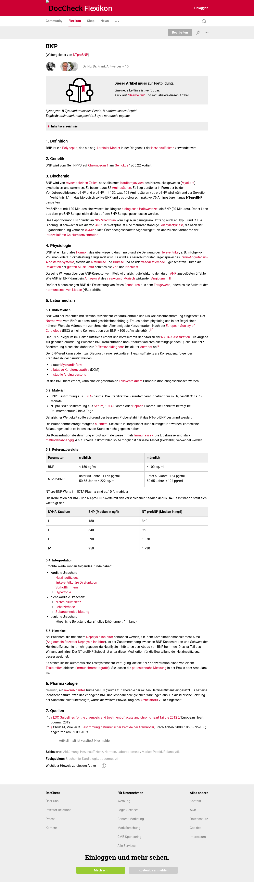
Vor (115, 267)
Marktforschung (128, 828)
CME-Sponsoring (129, 837)
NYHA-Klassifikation (175, 337)
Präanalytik (171, 752)
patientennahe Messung (149, 668)
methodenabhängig (60, 440)
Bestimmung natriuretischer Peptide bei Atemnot (116, 727)
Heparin (137, 406)
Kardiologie (90, 759)
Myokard (188, 183)
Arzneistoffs (149, 700)
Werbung (123, 801)
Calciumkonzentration (82, 235)
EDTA (88, 396)
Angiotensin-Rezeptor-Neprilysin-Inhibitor (76, 642)
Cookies (195, 828)
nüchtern (101, 424)
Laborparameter (128, 752)
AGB (193, 810)
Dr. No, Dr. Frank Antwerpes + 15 (105, 66)
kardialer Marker (108, 148)
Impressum (198, 837)
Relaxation (53, 267)
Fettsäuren (132, 285)
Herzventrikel (170, 252)
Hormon (82, 252)
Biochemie (73, 759)
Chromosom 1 (98, 165)
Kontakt (195, 801)
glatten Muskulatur (80, 267)
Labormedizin (109, 759)
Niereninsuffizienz (68, 602)
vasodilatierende (153, 262)
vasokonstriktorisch (121, 278)
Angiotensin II (161, 278)
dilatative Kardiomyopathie (70, 370)
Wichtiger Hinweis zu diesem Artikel (71, 766)
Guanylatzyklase (171, 225)
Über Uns (52, 801)
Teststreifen (54, 668)
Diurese (118, 262)
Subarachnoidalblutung (72, 612)
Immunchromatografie (92, 668)
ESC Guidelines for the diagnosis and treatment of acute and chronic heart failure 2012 (115, 717)
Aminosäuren (121, 188)
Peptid (157, 752)
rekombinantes (74, 690)
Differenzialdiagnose (109, 347)
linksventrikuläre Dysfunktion (76, 582)
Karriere (51, 828)
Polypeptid (69, 148)
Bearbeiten (180, 32)
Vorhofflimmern (66, 587)
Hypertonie (63, 592)
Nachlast (131, 267)
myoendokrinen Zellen (82, 183)
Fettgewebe (162, 285)
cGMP (89, 230)
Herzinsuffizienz (162, 148)
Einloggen (201, 8)
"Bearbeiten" (136, 95)
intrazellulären (56, 235)
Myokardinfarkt (71, 365)
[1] (151, 329)
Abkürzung (71, 752)
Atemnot (146, 347)
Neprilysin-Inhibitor (99, 637)
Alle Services (126, 846)
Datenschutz (199, 819)
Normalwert (54, 321)
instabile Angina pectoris (68, 374)
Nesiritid (52, 690)
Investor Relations (58, 810)
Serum (98, 406)
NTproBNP (80, 55)
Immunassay (143, 435)
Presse (50, 819)
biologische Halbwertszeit (140, 209)
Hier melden (102, 741)
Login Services (127, 810)
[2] (158, 345)
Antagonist (92, 278)
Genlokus (121, 165)
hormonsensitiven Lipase (64, 290)
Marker (146, 752)
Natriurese (98, 262)
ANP (98, 225)
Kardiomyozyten (132, 183)
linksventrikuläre (130, 381)
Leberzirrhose (65, 607)
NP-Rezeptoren (105, 220)
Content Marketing (130, 819)
